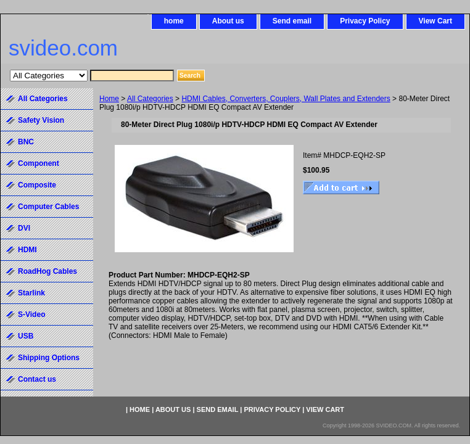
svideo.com (63, 48)
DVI (24, 228)
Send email (292, 21)
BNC (26, 142)
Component (38, 163)
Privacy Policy (365, 21)
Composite (37, 185)
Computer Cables (48, 206)
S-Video (31, 314)
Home (109, 98)
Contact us (37, 379)
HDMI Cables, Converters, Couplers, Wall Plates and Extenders (285, 98)
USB (25, 336)
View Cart (435, 21)
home (174, 21)
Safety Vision (41, 120)
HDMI (27, 249)
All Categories (150, 98)
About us (228, 21)
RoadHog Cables (47, 271)
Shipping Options (49, 357)
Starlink (31, 293)
